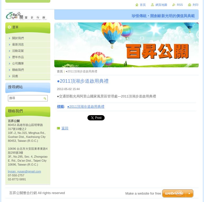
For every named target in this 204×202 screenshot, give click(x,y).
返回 (64, 128)
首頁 (60, 71)
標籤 (60, 107)
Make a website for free (143, 193)
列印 (195, 4)
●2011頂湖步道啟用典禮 (85, 107)
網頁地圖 (161, 4)
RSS (180, 4)
